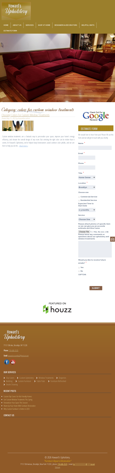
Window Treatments (46, 377)
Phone (81, 163)
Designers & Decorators (65, 25)
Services (30, 25)
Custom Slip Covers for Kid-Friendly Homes (18, 396)
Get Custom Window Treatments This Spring (18, 399)
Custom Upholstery (26, 377)
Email (81, 153)
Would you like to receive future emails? (92, 261)
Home (6, 25)
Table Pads (41, 381)
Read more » (23, 145)
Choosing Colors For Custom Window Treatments (26, 115)
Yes (82, 267)
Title (81, 172)
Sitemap (57, 467)
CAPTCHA (82, 275)
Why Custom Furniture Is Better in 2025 (17, 409)
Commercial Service (89, 197)
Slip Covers (10, 377)
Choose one (83, 192)
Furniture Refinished (58, 381)
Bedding (9, 381)
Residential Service (89, 200)
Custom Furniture (24, 381)
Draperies (62, 377)
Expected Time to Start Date (86, 205)
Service (81, 215)
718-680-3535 (13, 350)
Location (82, 182)
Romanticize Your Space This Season (16, 402)
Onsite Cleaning (12, 384)
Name (81, 143)
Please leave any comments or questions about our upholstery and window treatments (93, 236)
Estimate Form (10, 31)
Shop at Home (44, 25)
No (82, 271)
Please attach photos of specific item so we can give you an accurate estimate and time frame (94, 226)
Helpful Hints (87, 25)
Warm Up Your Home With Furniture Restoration (19, 405)
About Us (17, 25)
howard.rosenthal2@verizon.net (18, 355)
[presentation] (94, 281)
